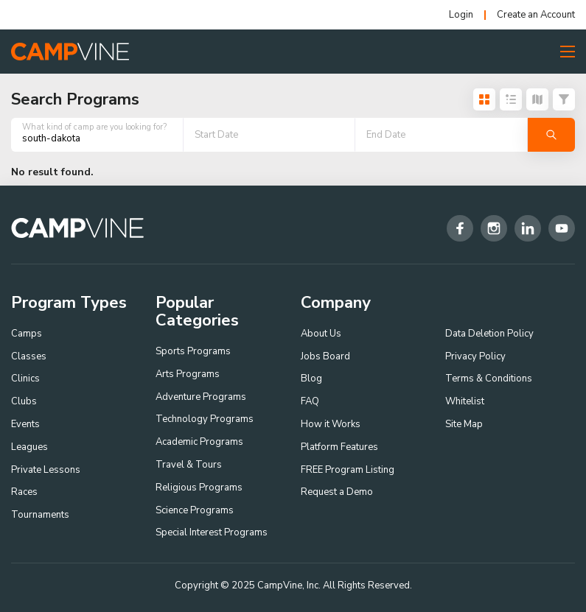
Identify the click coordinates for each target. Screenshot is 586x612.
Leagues (29, 447)
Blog (311, 378)
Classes (28, 356)
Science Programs (195, 510)
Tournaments (40, 514)
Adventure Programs (201, 397)
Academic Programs (199, 442)
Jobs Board (325, 356)
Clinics (25, 378)
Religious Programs (199, 487)
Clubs (24, 401)
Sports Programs (193, 351)
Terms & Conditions (488, 378)
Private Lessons (45, 469)
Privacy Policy (475, 356)
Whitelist (464, 401)
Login (461, 15)
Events (25, 424)
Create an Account (536, 15)
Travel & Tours (189, 464)
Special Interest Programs (212, 532)
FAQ (310, 401)
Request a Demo (337, 492)
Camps (26, 333)
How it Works (330, 424)
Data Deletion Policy (489, 333)
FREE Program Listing (347, 469)
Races (24, 492)
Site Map (464, 424)
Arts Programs (188, 374)
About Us (321, 333)
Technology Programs (205, 419)
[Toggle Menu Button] (567, 51)
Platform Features (339, 447)
